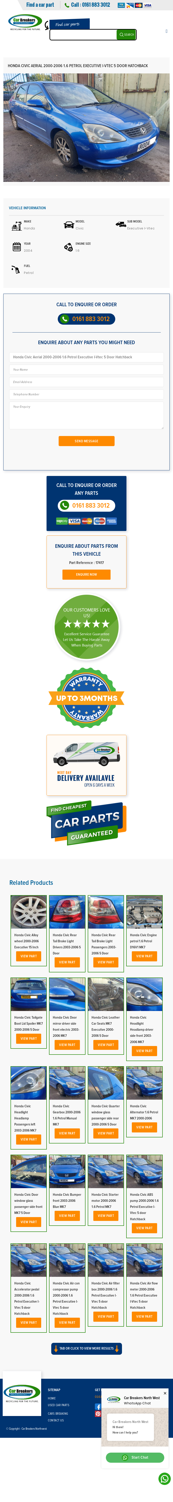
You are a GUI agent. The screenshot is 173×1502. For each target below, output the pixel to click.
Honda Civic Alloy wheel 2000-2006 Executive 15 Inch (26, 941)
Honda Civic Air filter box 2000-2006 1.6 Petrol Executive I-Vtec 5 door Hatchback (106, 1296)
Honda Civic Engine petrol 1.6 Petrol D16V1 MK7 (143, 941)
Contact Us (56, 1420)
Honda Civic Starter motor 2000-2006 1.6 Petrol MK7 (105, 1201)
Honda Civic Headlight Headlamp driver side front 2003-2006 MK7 (141, 1030)
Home (52, 1398)
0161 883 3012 (96, 4)
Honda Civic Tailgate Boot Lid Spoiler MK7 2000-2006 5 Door (28, 1023)
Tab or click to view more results (86, 1348)
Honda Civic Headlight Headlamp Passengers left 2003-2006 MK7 (25, 1118)
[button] (86, 1353)
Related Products (31, 882)
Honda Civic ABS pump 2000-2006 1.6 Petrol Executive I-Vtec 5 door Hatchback (144, 1207)
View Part (29, 956)
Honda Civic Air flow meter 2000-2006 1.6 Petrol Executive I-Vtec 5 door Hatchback (144, 1296)
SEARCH (129, 34)
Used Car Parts (58, 1405)
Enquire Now (86, 574)
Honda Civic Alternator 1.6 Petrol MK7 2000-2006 (144, 1112)
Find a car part (40, 4)
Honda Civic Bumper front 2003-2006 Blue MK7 (67, 1201)
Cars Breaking (58, 1413)
